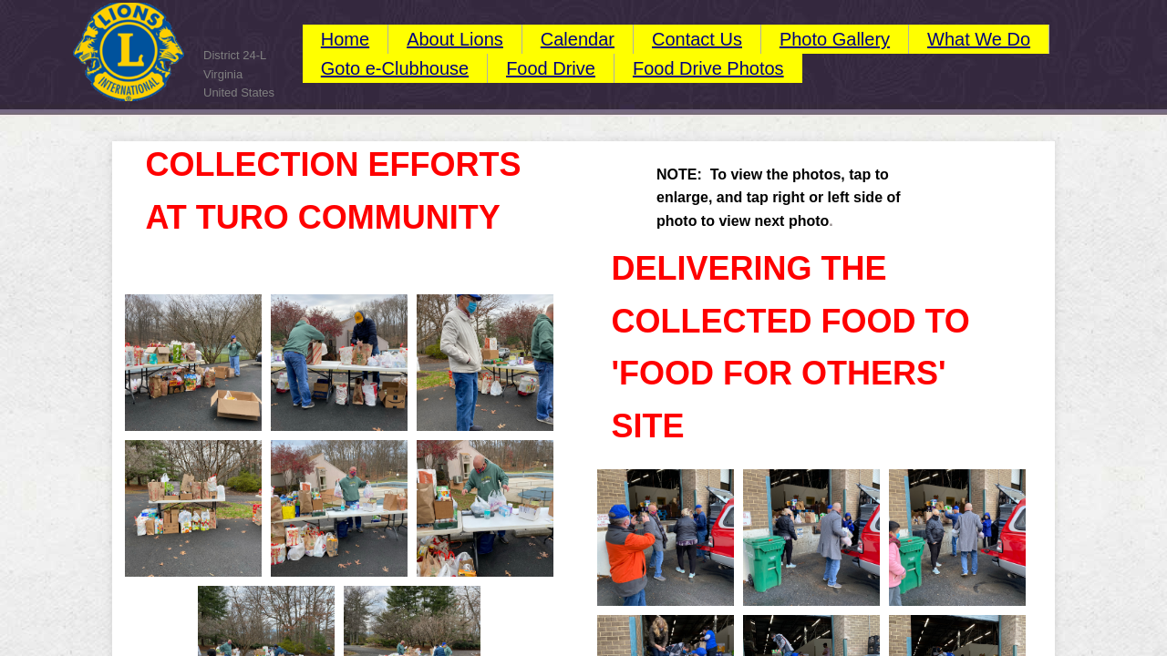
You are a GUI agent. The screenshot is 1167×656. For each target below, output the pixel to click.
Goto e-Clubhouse (395, 68)
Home (345, 39)
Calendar (577, 39)
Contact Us (697, 39)
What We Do (978, 39)
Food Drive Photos (708, 68)
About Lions (455, 39)
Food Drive (550, 68)
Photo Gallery (835, 39)
